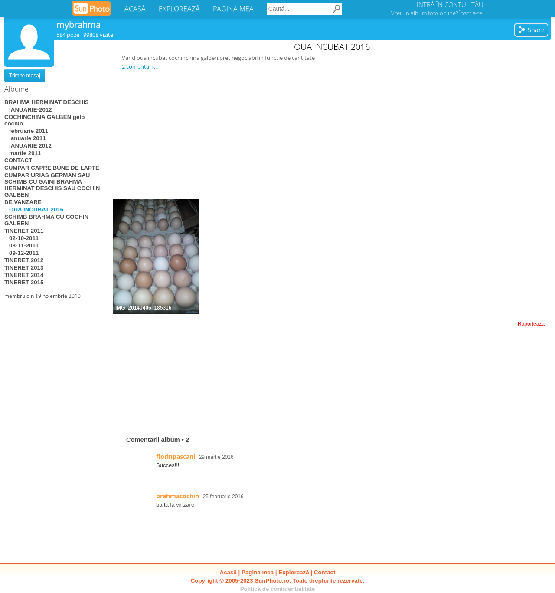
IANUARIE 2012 (28, 145)
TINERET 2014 (23, 275)
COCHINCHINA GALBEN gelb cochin (44, 120)
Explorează (293, 572)
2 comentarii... (140, 66)
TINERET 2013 (23, 267)
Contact (325, 572)
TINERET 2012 (23, 260)
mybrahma (78, 24)
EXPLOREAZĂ (179, 8)
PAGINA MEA (233, 8)
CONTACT (18, 160)
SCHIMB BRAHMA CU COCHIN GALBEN (46, 220)
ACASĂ (135, 8)
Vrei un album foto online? (437, 13)
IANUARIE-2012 (28, 109)
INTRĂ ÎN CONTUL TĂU (450, 4)
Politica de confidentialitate (277, 589)
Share (531, 30)
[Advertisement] (332, 134)
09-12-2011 (21, 253)
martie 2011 (22, 153)
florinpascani (175, 456)
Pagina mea (258, 572)
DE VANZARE (23, 202)
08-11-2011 (21, 245)
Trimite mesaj (24, 75)
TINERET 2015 (23, 282)
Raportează (531, 324)
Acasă (228, 572)
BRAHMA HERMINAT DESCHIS (46, 102)
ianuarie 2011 (25, 138)
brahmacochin (177, 496)
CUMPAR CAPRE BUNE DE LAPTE (51, 168)
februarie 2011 (26, 131)
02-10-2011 (21, 238)
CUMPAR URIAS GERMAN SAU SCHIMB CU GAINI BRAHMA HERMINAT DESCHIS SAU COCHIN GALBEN (52, 185)
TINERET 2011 (23, 230)
